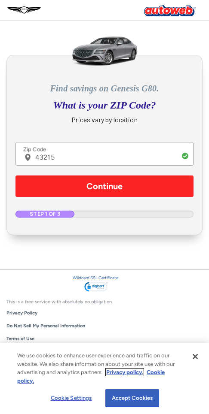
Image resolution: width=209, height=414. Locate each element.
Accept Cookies (132, 398)
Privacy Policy (21, 313)
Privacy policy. (124, 372)
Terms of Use (20, 338)
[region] (104, 378)
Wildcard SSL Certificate (95, 278)
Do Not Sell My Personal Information (45, 326)
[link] (96, 287)
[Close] (195, 356)
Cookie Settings (71, 398)
